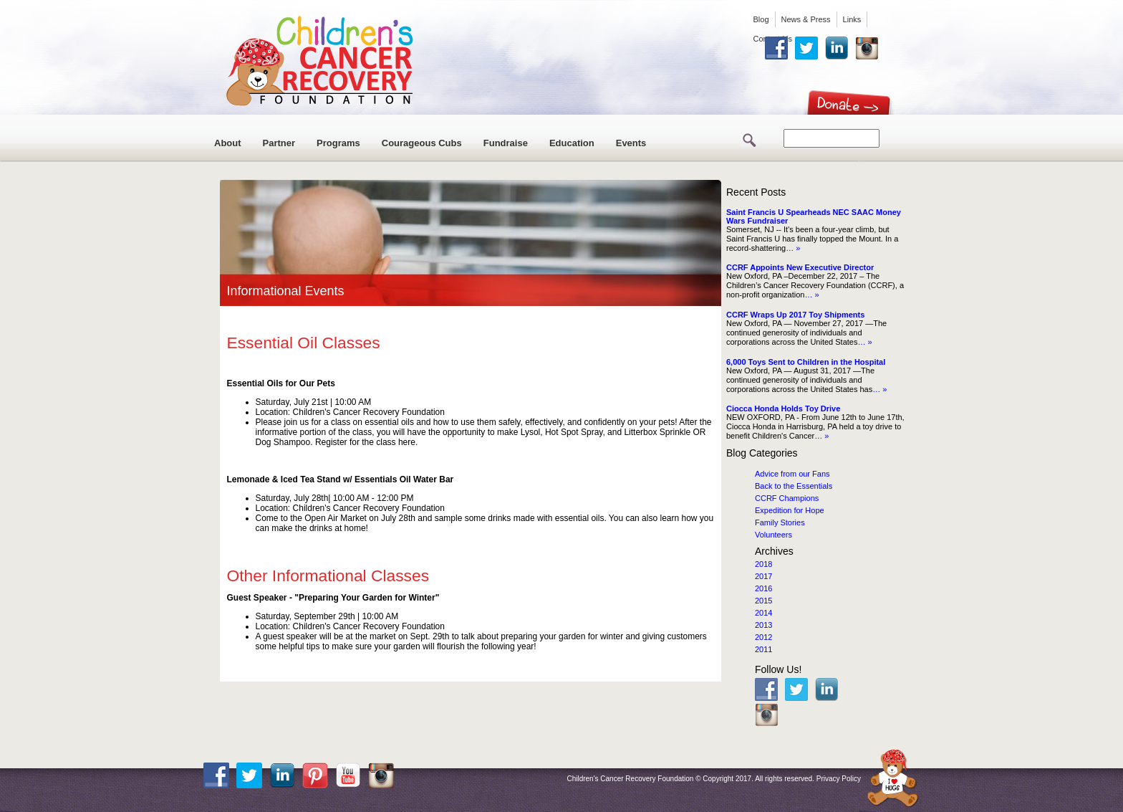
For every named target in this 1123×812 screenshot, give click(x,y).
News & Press (806, 19)
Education (571, 143)
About (227, 143)
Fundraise (505, 143)
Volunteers (773, 534)
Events (631, 143)
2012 (763, 637)
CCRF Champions (787, 498)
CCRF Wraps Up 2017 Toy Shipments (795, 314)
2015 (763, 600)
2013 (763, 625)
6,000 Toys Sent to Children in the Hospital (805, 362)
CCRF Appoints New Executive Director (800, 267)
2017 (763, 576)
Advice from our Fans (792, 473)
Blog (761, 19)
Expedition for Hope (789, 510)
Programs (338, 143)
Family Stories (780, 522)
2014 (763, 612)
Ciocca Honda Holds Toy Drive (783, 408)
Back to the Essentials (793, 486)
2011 (763, 649)
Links (852, 19)
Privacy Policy (838, 779)
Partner (279, 143)
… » (793, 248)
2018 (763, 564)
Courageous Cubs (422, 143)
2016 (763, 588)
